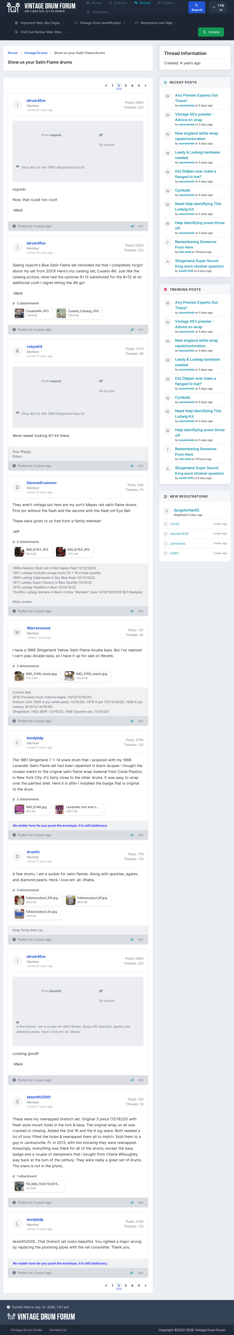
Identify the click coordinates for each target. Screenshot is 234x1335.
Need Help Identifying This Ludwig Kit (198, 206)
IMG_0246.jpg (36, 807)
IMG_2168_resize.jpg (91, 674)
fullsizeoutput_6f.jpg (92, 898)
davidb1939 (179, 534)
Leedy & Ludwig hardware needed (197, 155)
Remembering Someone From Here (195, 244)
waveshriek (187, 105)
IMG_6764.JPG (78, 549)
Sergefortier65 (186, 510)
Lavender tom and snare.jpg (87, 807)
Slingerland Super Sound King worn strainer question (199, 263)
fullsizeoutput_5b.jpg (41, 911)
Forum (13, 53)
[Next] (145, 85)
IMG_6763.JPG (37, 549)
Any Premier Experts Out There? (196, 98)
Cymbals (182, 190)
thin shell (185, 252)
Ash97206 (186, 271)
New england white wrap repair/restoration (196, 136)
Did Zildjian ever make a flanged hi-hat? (195, 174)
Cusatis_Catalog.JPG (83, 311)
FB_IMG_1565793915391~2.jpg (49, 1184)
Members (97, 12)
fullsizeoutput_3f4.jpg (42, 898)
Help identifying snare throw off (200, 225)
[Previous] (106, 85)
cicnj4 (174, 524)
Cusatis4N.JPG (37, 311)
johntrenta (177, 543)
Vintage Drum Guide (26, 1330)
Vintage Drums (36, 53)
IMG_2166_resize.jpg (41, 674)
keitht (174, 553)
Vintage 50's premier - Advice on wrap (194, 117)
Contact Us (57, 1330)
